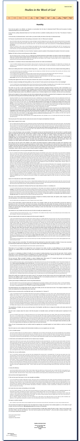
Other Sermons (54, 18)
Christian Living (37, 18)
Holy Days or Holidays (43, 18)
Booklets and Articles (65, 18)
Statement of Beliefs (71, 18)
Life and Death (48, 18)
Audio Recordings (59, 18)
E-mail (40, 428)
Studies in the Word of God (40, 423)
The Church (31, 18)
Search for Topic (68, 6)
